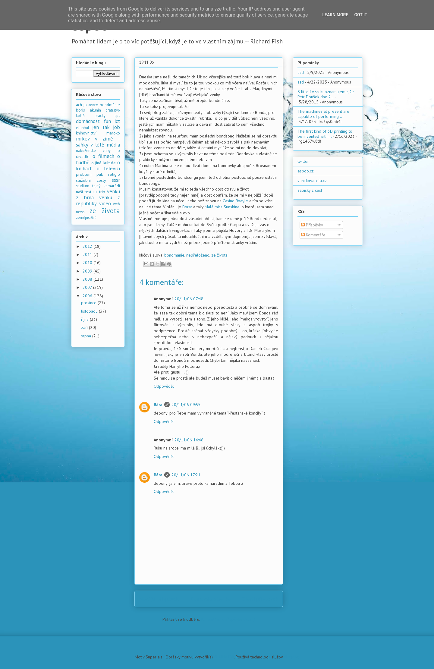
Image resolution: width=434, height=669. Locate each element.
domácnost (88, 121)
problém (84, 174)
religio (114, 174)
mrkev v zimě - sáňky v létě (98, 141)
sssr (116, 180)
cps (117, 115)
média (113, 144)
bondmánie (174, 255)
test (88, 191)
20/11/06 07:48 (189, 298)
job (116, 127)
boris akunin (88, 110)
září (85, 327)
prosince (89, 302)
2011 (88, 254)
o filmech (103, 156)
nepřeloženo (197, 255)
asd (300, 72)
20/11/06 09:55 (185, 404)
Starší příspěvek (260, 598)
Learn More (335, 14)
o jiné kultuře (103, 163)
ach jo (81, 104)
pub (99, 174)
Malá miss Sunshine (222, 207)
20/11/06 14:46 (189, 440)
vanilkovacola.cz (312, 180)
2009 (88, 271)
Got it (360, 14)
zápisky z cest (309, 190)
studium (82, 185)
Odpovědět (164, 386)
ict (117, 121)
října (85, 319)
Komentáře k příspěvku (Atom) (228, 619)
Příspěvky (312, 225)
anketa (94, 105)
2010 (88, 262)
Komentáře (313, 235)
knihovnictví (86, 133)
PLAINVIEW (224, 657)
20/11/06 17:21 (185, 475)
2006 (88, 295)
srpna (86, 336)
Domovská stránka (210, 598)
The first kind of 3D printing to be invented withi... (324, 133)
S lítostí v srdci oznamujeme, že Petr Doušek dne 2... (325, 94)
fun (107, 121)
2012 (88, 246)
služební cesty (91, 180)
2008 (88, 279)
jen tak (100, 127)
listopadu (90, 311)
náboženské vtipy (93, 150)
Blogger (291, 657)
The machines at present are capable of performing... (323, 114)
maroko (113, 133)
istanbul (82, 127)
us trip (99, 191)
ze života (219, 255)
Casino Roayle (235, 201)
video (105, 203)
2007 (88, 287)
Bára (158, 404)
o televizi (108, 168)
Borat (187, 207)
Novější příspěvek (159, 598)
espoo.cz (305, 171)
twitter (303, 161)
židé (93, 218)
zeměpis (83, 217)
